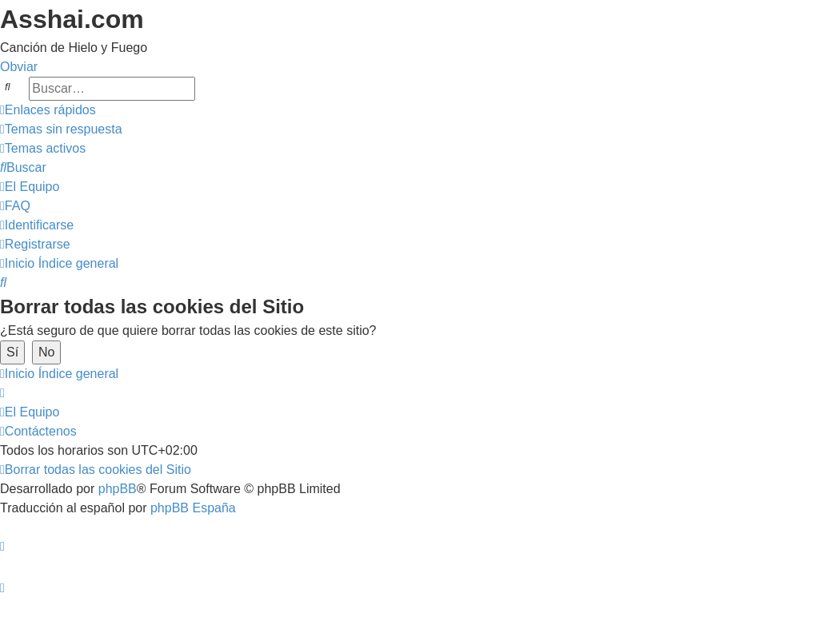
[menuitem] (61, 129)
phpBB (117, 489)
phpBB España (193, 508)
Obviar (19, 67)
